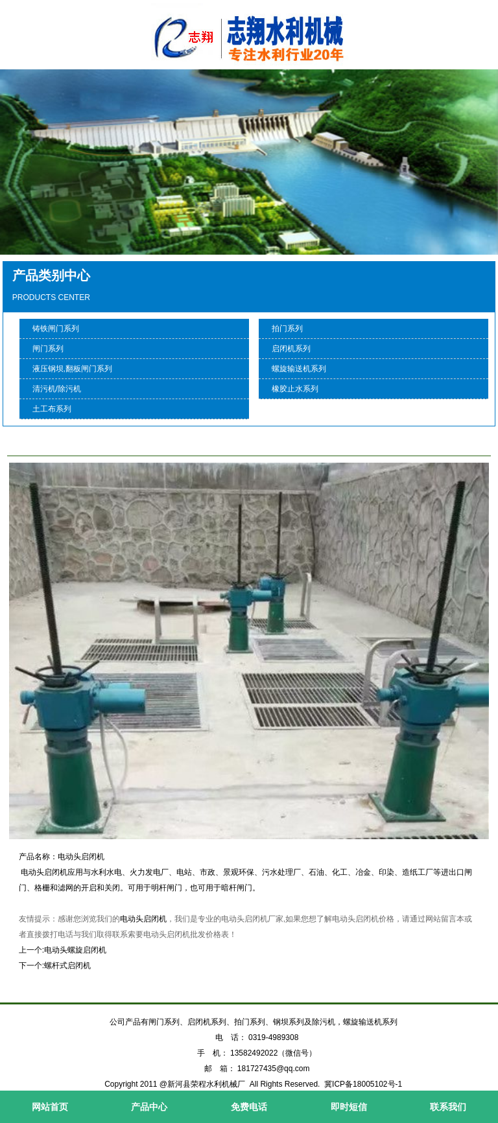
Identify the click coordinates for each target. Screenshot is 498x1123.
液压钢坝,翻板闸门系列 (72, 368)
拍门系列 (287, 328)
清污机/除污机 (56, 388)
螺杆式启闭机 (67, 965)
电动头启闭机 (143, 918)
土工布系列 (51, 408)
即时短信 (349, 1107)
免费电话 (249, 1107)
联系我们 (448, 1107)
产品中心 (149, 1107)
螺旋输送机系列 (299, 368)
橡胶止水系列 (295, 388)
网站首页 (50, 1107)
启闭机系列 (291, 348)
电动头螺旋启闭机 (75, 950)
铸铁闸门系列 (55, 328)
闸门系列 (48, 348)
